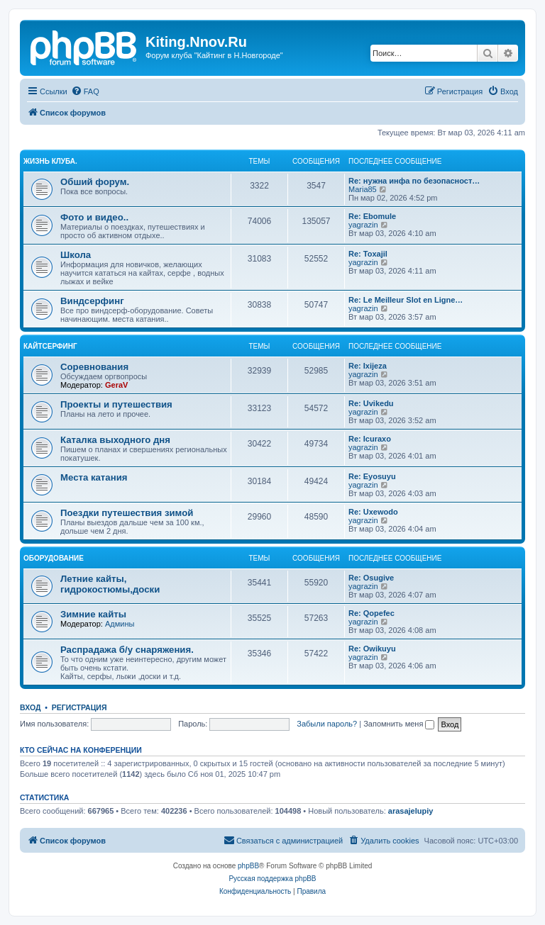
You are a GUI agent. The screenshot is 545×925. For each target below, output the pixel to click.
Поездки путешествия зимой (126, 513)
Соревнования (94, 366)
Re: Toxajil (367, 254)
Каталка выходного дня (115, 440)
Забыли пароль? (327, 723)
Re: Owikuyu (372, 648)
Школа (75, 255)
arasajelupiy (411, 811)
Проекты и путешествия (116, 404)
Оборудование (53, 558)
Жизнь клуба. (50, 161)
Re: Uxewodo (373, 512)
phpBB (248, 866)
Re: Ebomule (372, 216)
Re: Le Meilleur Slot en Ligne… (405, 300)
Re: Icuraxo (369, 439)
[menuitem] (85, 91)
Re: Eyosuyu (372, 476)
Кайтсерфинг (50, 346)
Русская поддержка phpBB (272, 878)
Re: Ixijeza (367, 365)
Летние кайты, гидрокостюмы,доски (110, 584)
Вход (30, 707)
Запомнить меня (398, 723)
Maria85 (362, 189)
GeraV (116, 385)
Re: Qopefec (371, 613)
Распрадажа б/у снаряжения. (127, 649)
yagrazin (363, 224)
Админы (119, 624)
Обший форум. (94, 181)
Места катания (93, 477)
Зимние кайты (93, 614)
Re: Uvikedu (371, 403)
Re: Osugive (371, 577)
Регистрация (79, 707)
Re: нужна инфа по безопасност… (414, 180)
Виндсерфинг (92, 301)
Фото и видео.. (94, 217)
